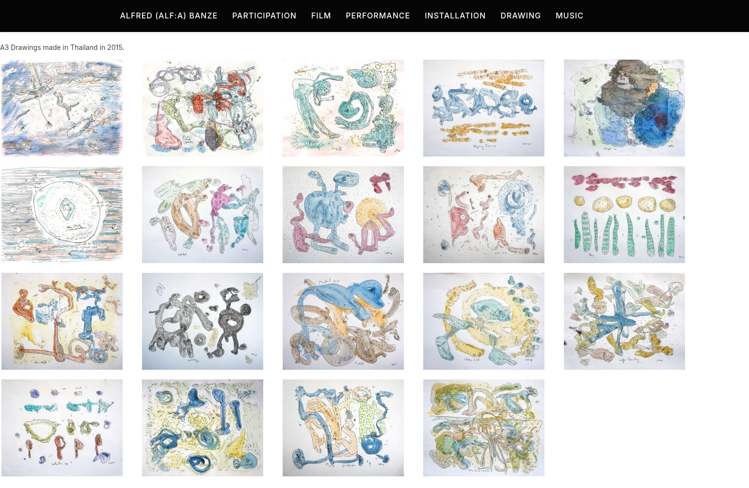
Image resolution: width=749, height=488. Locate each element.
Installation (455, 15)
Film (321, 15)
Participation (264, 15)
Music (570, 15)
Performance (378, 15)
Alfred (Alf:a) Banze (169, 15)
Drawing (520, 15)
